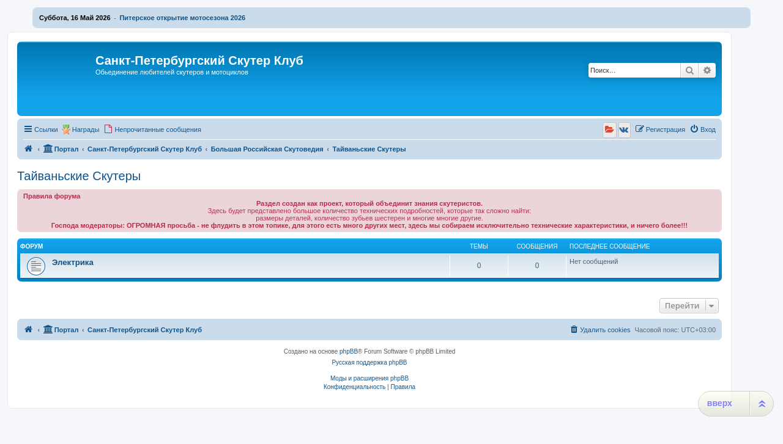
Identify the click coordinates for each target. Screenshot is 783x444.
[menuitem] (152, 129)
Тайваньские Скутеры (79, 176)
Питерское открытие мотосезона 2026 (182, 17)
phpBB (349, 351)
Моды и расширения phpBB (369, 378)
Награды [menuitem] (86, 129)
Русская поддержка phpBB (369, 362)
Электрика (73, 262)
